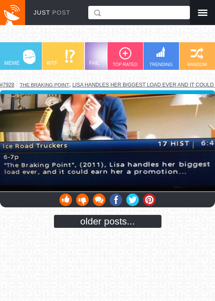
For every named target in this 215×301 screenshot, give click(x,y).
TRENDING (161, 56)
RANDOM (197, 57)
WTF (60, 58)
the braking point (44, 84)
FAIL (104, 58)
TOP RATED (125, 57)
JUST (51, 12)
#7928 (7, 85)
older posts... (107, 221)
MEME (20, 58)
